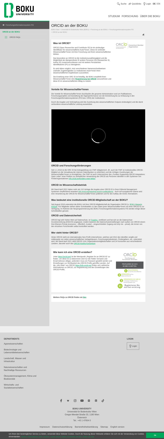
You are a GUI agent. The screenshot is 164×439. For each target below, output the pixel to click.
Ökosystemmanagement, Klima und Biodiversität (20, 377)
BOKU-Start (55, 30)
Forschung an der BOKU (99, 30)
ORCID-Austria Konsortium (84, 243)
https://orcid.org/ (64, 257)
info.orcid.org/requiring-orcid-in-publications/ (95, 192)
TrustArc (94, 220)
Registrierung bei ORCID (85, 79)
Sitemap (104, 427)
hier (84, 297)
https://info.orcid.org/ (83, 265)
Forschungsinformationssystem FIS (20, 25)
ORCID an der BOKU (11, 32)
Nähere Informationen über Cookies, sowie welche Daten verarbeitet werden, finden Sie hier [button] (57, 437)
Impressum (45, 427)
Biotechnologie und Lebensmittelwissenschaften (16, 351)
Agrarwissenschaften (13, 344)
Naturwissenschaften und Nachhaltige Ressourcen (15, 368)
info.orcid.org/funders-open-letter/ (82, 179)
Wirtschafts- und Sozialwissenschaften (13, 386)
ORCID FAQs (14, 37)
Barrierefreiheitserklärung (86, 427)
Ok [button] (155, 435)
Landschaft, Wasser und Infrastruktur (15, 359)
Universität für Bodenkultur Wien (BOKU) (75, 30)
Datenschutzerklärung (62, 427)
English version (117, 427)
